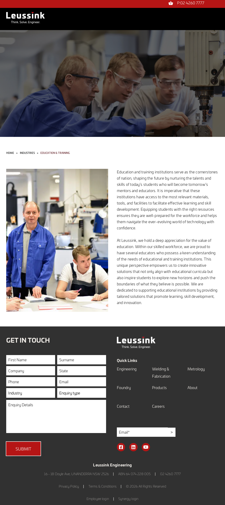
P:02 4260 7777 (190, 3)
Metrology (196, 368)
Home (10, 152)
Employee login (98, 498)
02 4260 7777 (170, 474)
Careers (158, 406)
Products (159, 387)
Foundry (124, 387)
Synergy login (128, 498)
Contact (123, 406)
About (192, 387)
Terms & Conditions (102, 486)
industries (27, 152)
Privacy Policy (69, 486)
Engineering (127, 368)
